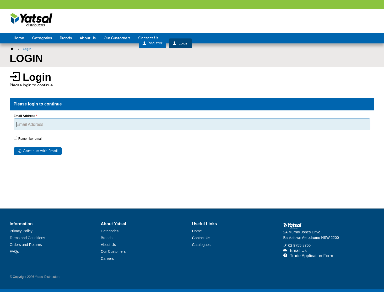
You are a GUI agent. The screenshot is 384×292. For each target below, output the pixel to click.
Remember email (30, 139)
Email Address (24, 116)
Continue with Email (40, 151)
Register (337, 21)
